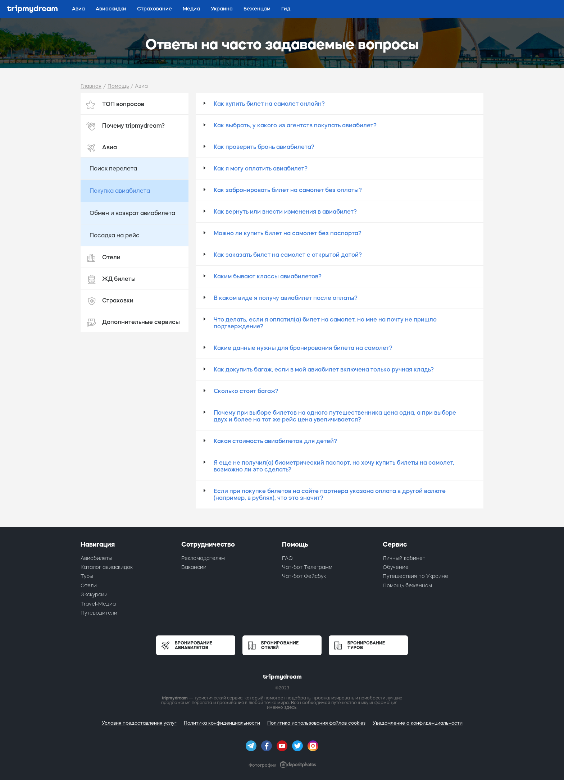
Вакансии (193, 567)
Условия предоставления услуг (139, 723)
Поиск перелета (113, 168)
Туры (87, 576)
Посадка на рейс (115, 235)
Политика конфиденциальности (222, 723)
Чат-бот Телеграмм (307, 567)
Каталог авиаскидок (107, 567)
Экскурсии (94, 594)
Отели (89, 585)
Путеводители (99, 612)
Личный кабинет (404, 558)
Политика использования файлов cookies (316, 723)
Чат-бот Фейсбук (304, 576)
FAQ (287, 558)
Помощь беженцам (407, 585)
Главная (91, 85)
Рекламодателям (203, 558)
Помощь (118, 85)
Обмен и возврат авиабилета (132, 213)
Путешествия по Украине (415, 576)
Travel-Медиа (98, 603)
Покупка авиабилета (120, 190)
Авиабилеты (96, 558)
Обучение (396, 567)
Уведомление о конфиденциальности (418, 723)
